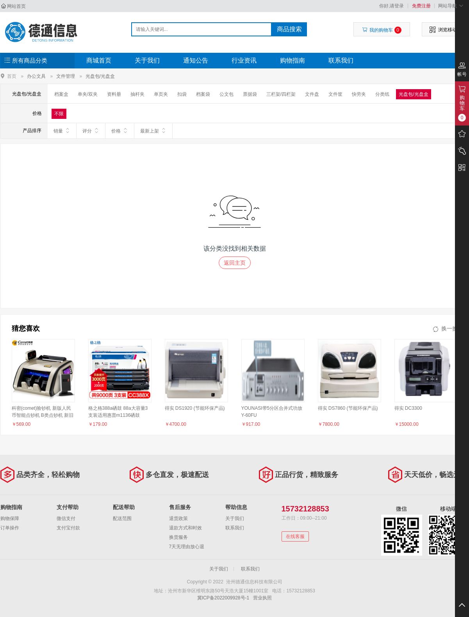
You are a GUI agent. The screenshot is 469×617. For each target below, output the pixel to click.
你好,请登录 (391, 6)
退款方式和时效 (185, 528)
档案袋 (203, 94)
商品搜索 (289, 29)
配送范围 (122, 518)
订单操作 (9, 528)
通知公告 (195, 60)
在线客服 (295, 536)
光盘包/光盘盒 (100, 76)
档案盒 (61, 94)
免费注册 (421, 6)
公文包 (226, 94)
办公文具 (36, 76)
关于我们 (147, 60)
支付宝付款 (68, 528)
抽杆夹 (137, 94)
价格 (119, 130)
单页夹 (161, 94)
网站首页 (16, 6)
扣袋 (182, 94)
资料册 (114, 94)
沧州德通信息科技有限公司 (42, 32)
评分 (90, 130)
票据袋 (250, 94)
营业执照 (262, 598)
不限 (59, 114)
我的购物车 (381, 30)
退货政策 (178, 518)
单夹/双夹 (88, 94)
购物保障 (9, 518)
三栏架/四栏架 (281, 94)
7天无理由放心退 (187, 546)
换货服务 (178, 537)
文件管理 (65, 76)
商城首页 (98, 60)
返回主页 (235, 263)
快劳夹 (359, 94)
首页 (11, 76)
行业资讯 (244, 60)
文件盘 (312, 94)
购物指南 (292, 60)
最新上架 (153, 130)
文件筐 (335, 94)
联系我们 (340, 60)
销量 (61, 130)
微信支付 (66, 518)
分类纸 (382, 94)
